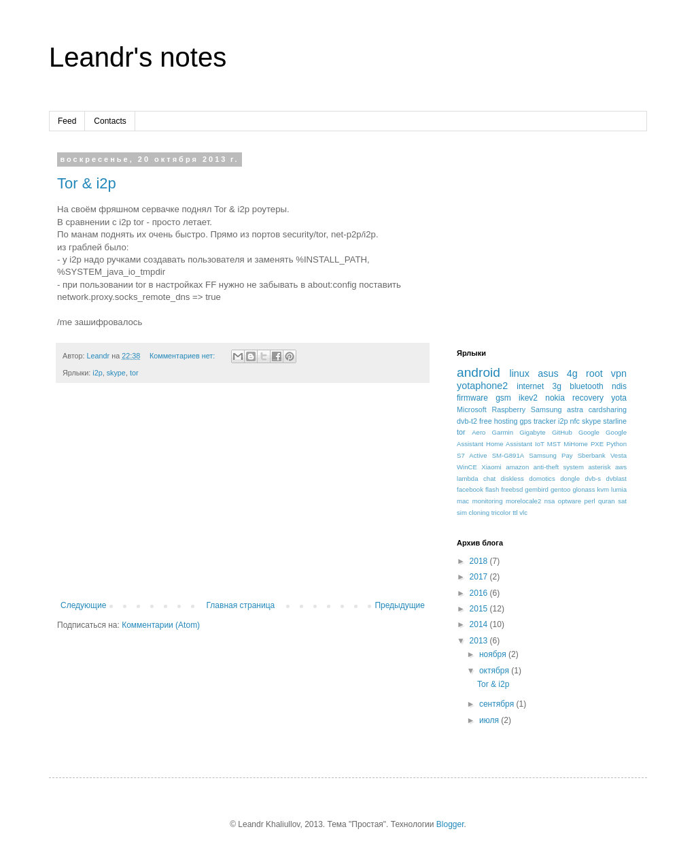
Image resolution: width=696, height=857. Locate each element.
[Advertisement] (243, 499)
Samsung (546, 409)
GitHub (562, 432)
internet (530, 386)
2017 (480, 577)
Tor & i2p (86, 183)
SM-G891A (508, 455)
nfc (575, 421)
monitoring (487, 501)
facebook (470, 489)
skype (116, 373)
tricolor (501, 512)
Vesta (618, 455)
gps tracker (538, 421)
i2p (97, 373)
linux (519, 373)
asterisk (599, 467)
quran (606, 501)
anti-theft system (559, 467)
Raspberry (508, 409)
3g (557, 386)
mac (463, 501)
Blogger (450, 824)
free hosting (498, 421)
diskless (512, 478)
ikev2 (528, 398)
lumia (619, 489)
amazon (517, 467)
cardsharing (608, 409)
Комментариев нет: (183, 356)
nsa (549, 501)
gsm (503, 398)
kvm (603, 489)
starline (615, 421)
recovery (588, 398)
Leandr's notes (137, 57)
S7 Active (472, 455)
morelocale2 (523, 501)
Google (588, 432)
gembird (537, 489)
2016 (480, 593)
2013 (480, 640)
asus (548, 373)
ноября (493, 654)
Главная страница (241, 605)
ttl (514, 512)
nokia (555, 398)
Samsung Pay (550, 455)
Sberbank (592, 455)
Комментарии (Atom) (161, 625)
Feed (67, 121)
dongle (570, 478)
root (594, 373)
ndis (619, 386)
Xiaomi (491, 467)
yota (619, 398)
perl (590, 501)
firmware (472, 398)
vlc (523, 512)
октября (495, 670)
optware (569, 501)
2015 (480, 609)
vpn (619, 373)
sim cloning (473, 512)
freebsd (512, 489)
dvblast (616, 478)
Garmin (502, 432)
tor (134, 373)
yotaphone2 (482, 385)
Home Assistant (509, 444)
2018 (480, 561)
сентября (498, 704)
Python (616, 444)
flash (492, 489)
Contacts (110, 121)
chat (489, 478)
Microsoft (472, 409)
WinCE (467, 467)
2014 (480, 624)
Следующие (83, 605)
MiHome (575, 444)
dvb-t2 (467, 421)
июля (490, 720)
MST (554, 444)
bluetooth (586, 386)
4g (572, 373)
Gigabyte (532, 432)
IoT (539, 444)
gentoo (560, 489)
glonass (583, 489)
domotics (542, 478)
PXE (597, 444)
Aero (478, 432)
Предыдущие (400, 605)
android (478, 372)
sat (622, 501)
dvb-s (593, 478)
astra (575, 409)
